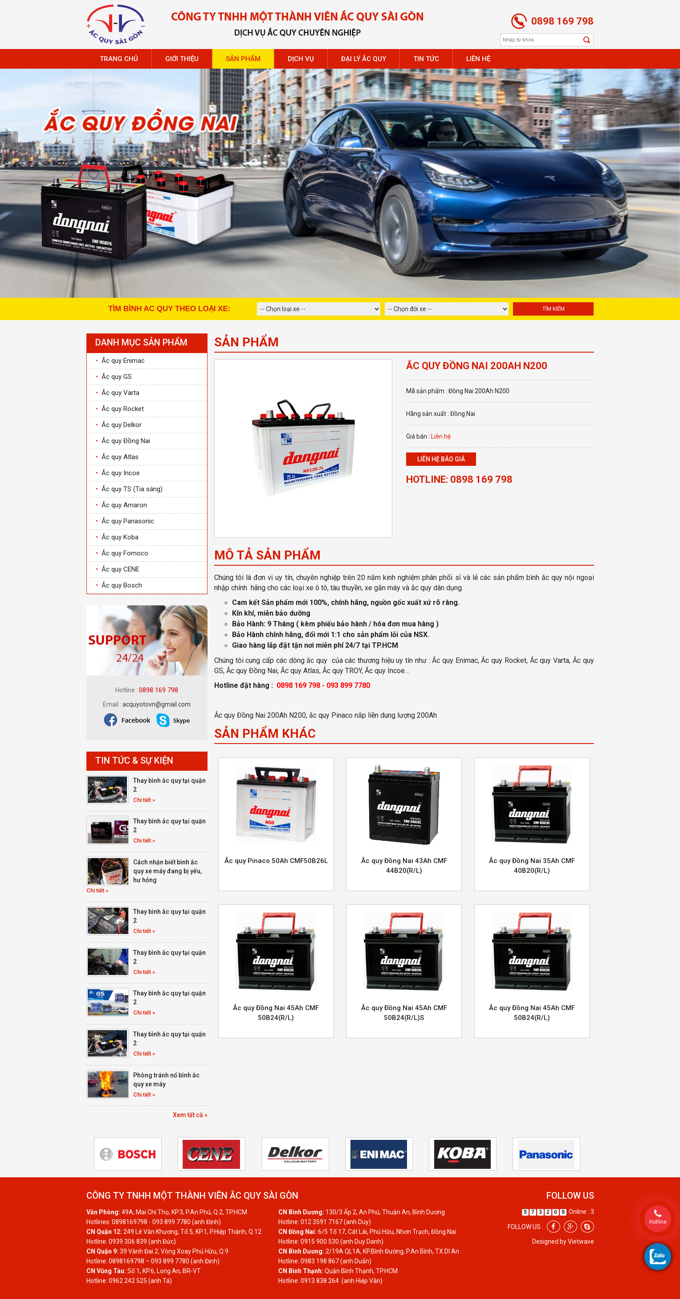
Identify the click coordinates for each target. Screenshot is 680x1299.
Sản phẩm (243, 59)
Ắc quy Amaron (121, 505)
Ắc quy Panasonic (125, 521)
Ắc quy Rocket (120, 409)
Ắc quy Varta (117, 393)
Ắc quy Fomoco (122, 553)
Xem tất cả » (190, 1114)
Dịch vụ (301, 59)
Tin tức (426, 59)
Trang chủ (119, 59)
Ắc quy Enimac (120, 361)
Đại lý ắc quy (363, 59)
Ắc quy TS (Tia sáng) (129, 489)
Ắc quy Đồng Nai (123, 441)
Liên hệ (478, 59)
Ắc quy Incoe (118, 473)
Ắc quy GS (114, 377)
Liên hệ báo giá (441, 459)
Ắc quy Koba (117, 537)
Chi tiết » (144, 800)
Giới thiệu (182, 59)
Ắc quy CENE (117, 569)
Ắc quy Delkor (119, 425)
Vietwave (581, 1241)
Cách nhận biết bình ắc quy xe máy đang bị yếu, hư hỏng (167, 871)
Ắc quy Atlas (117, 457)
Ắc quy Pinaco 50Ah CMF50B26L (276, 861)
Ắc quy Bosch (119, 585)
